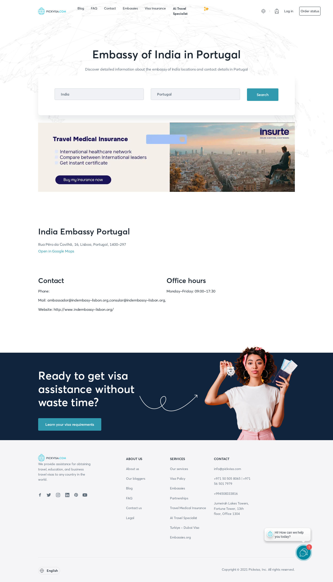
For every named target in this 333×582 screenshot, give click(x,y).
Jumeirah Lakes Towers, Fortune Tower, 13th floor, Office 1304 (231, 508)
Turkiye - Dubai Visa (184, 528)
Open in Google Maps (56, 251)
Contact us (134, 508)
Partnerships (179, 498)
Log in (288, 11)
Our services (179, 469)
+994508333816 (226, 494)
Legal (130, 518)
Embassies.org (180, 537)
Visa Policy (177, 478)
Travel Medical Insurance (188, 508)
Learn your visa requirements (69, 424)
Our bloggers (135, 478)
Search (263, 94)
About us (132, 469)
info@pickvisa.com (227, 469)
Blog (80, 8)
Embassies (130, 8)
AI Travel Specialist (191, 11)
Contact (110, 8)
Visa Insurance (155, 8)
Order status (310, 11)
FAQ (94, 8)
